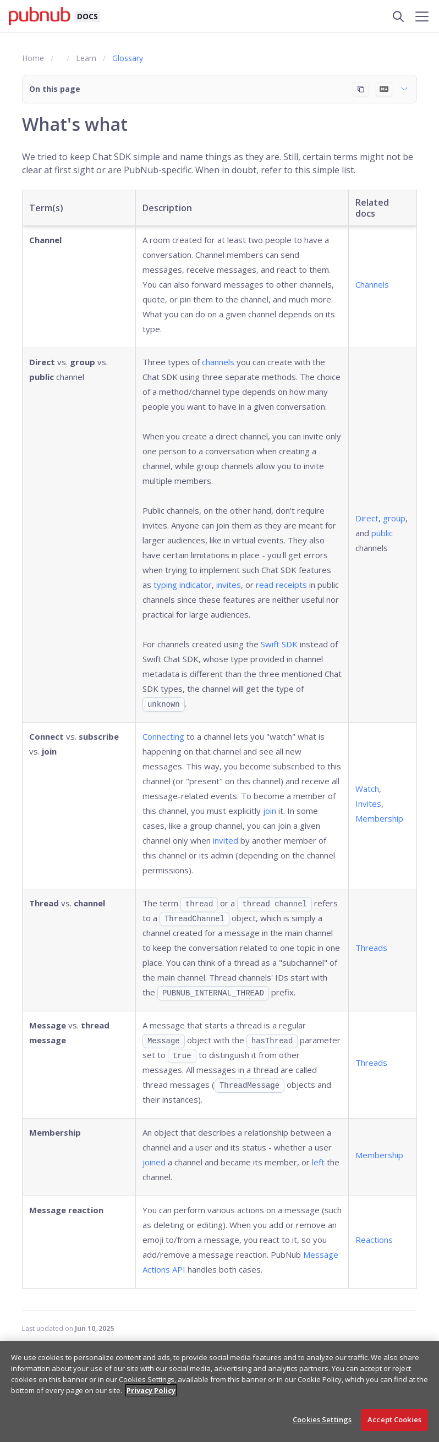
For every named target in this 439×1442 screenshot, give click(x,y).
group (394, 518)
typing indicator (182, 584)
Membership (379, 818)
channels (218, 361)
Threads (371, 947)
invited (225, 840)
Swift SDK (279, 644)
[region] (219, 1391)
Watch (367, 788)
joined (154, 1162)
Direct (366, 518)
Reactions (374, 1239)
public (382, 532)
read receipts (281, 584)
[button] (219, 89)
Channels (372, 284)
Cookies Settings (322, 1419)
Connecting (163, 736)
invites (228, 584)
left (318, 1162)
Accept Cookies (394, 1419)
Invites (368, 803)
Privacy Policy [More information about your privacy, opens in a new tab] (151, 1390)
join (269, 810)
